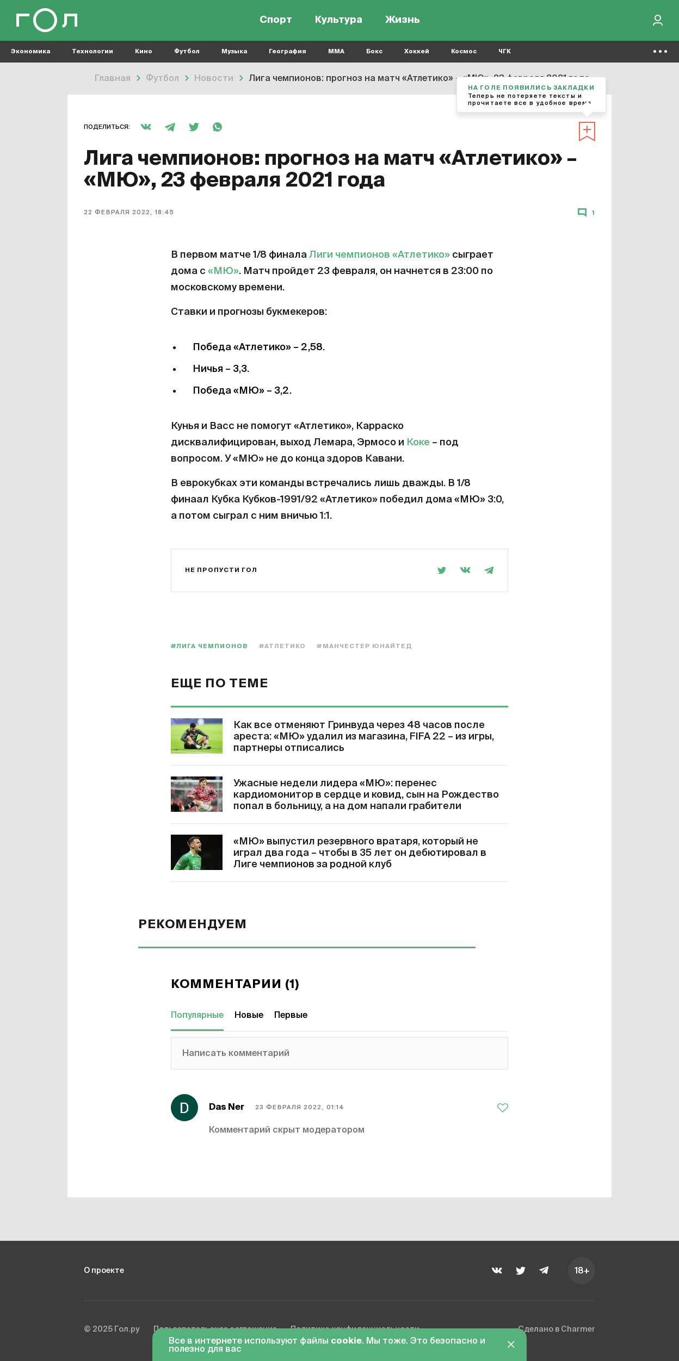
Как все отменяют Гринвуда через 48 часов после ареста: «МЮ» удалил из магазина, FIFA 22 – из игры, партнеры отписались (363, 736)
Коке (418, 443)
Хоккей (416, 55)
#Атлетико (282, 646)
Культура (338, 22)
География (287, 55)
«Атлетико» (421, 255)
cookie (346, 1341)
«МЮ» (223, 271)
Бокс (374, 55)
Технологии (92, 55)
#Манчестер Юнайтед (364, 646)
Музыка (234, 55)
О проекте (106, 1270)
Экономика (30, 55)
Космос (464, 55)
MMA (336, 55)
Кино (143, 55)
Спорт (276, 22)
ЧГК (504, 55)
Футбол (187, 55)
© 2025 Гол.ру (114, 1330)
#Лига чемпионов (209, 646)
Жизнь (402, 22)
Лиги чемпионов (349, 255)
